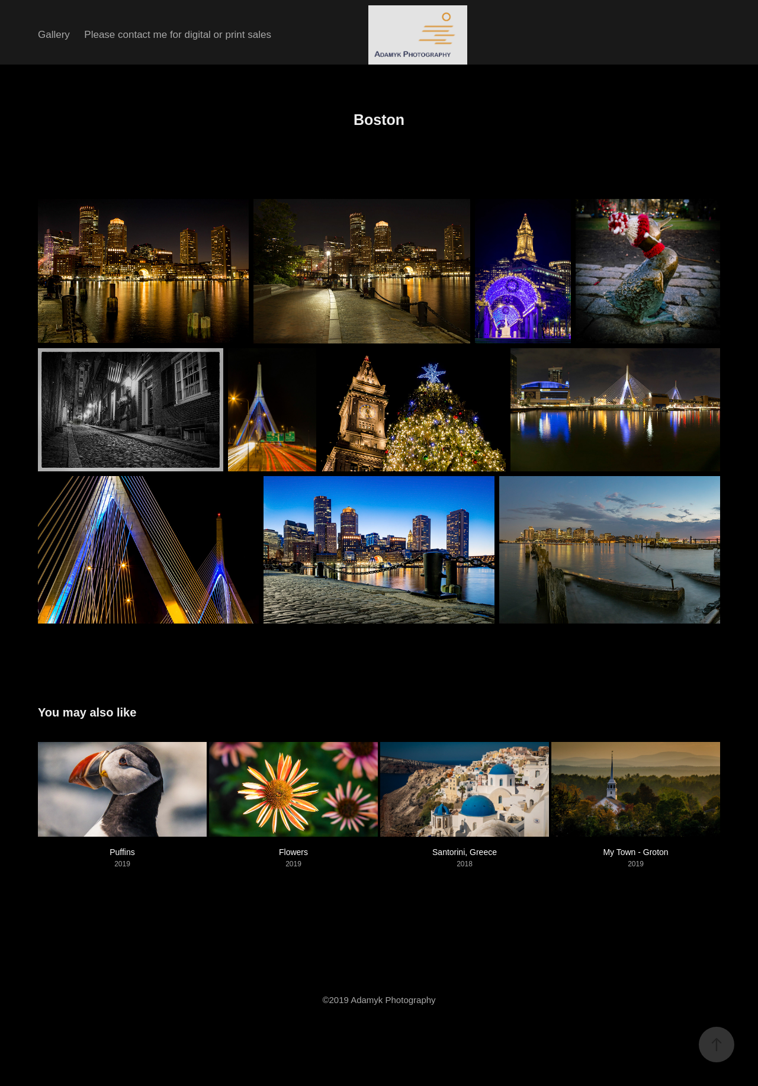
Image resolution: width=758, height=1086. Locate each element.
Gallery (54, 34)
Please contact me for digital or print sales (177, 34)
